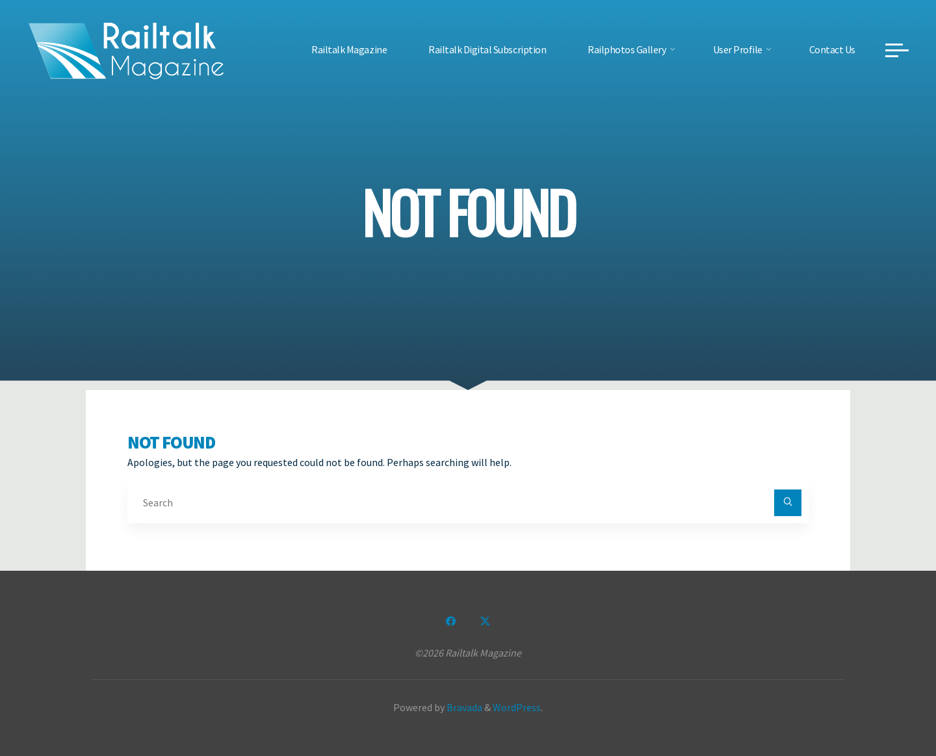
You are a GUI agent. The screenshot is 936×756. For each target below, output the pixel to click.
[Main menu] (897, 50)
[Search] (787, 503)
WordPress (517, 707)
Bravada (463, 707)
